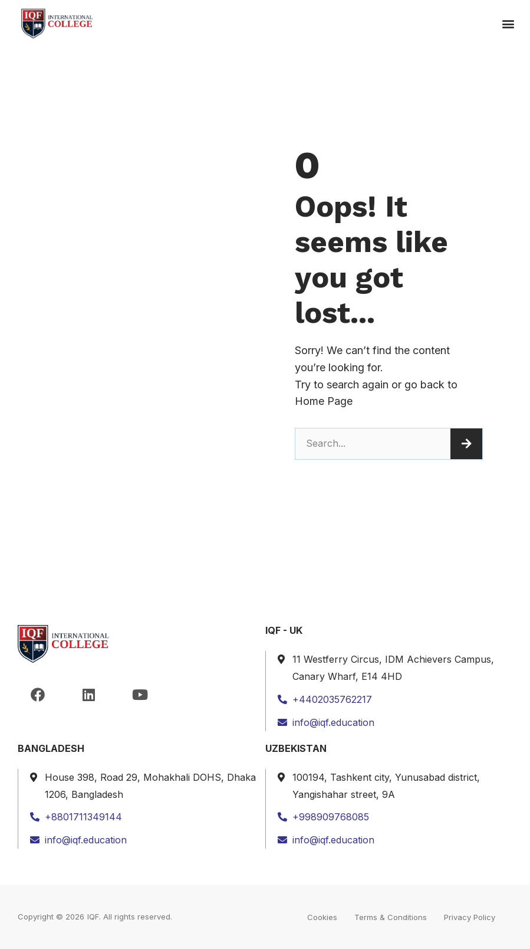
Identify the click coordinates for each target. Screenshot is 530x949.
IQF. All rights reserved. (129, 916)
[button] (508, 24)
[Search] (466, 443)
